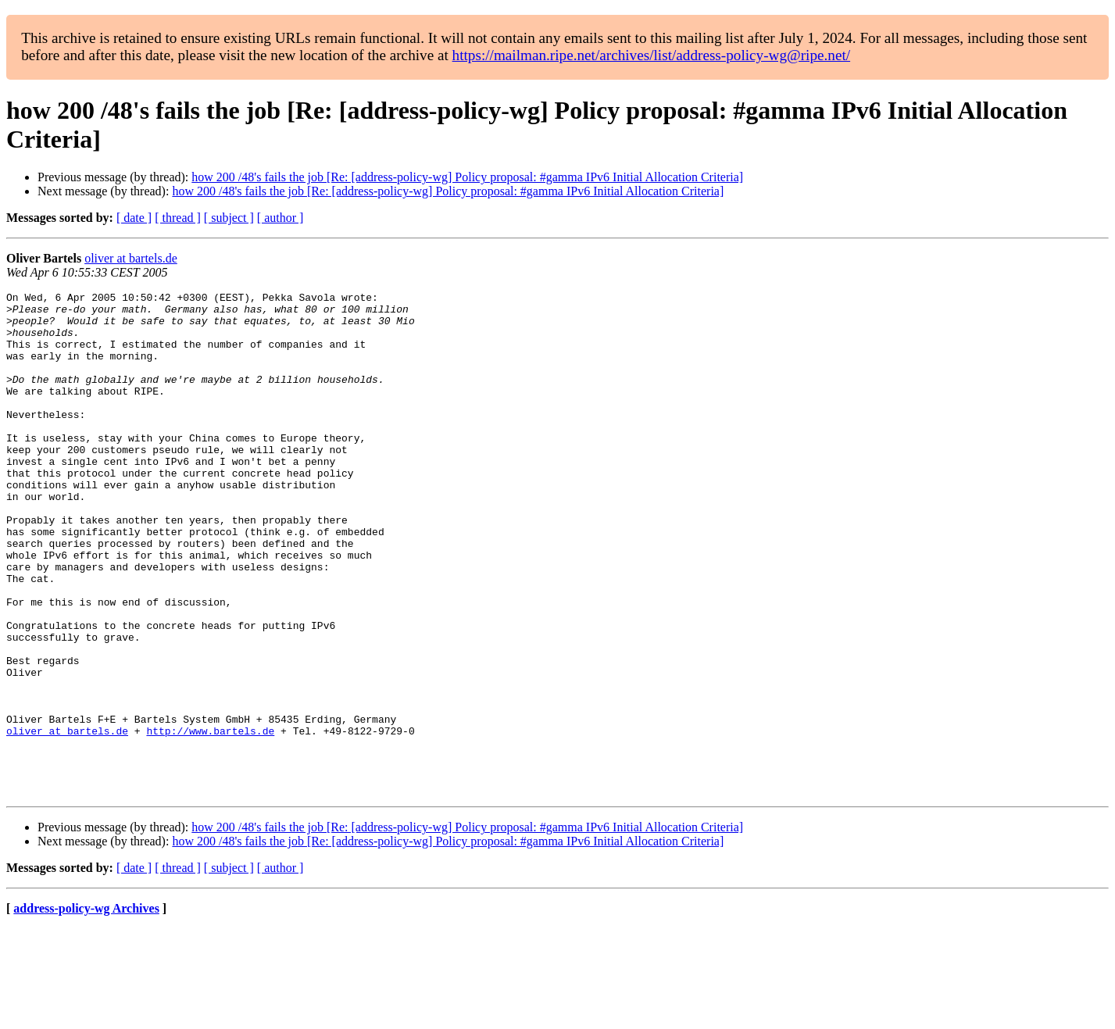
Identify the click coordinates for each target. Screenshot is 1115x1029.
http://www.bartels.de (210, 820)
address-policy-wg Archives (86, 1009)
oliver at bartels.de (130, 258)
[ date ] (134, 217)
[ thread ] (178, 217)
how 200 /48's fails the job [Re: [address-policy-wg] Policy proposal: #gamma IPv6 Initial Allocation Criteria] (467, 177)
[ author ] (280, 217)
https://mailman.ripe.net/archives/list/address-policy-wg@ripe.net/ (651, 55)
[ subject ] (229, 217)
